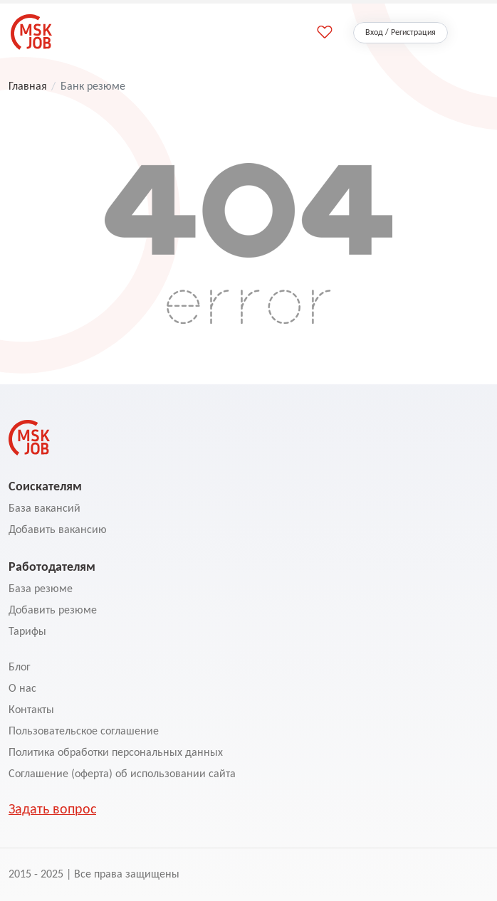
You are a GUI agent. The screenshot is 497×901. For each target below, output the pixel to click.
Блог (20, 667)
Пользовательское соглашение (84, 731)
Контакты (31, 710)
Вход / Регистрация (400, 32)
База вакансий (44, 509)
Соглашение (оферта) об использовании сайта (122, 774)
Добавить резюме (53, 610)
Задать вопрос (52, 810)
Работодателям (52, 566)
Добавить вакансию (58, 530)
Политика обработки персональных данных (116, 753)
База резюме (41, 589)
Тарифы (27, 632)
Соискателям (45, 486)
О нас (22, 689)
